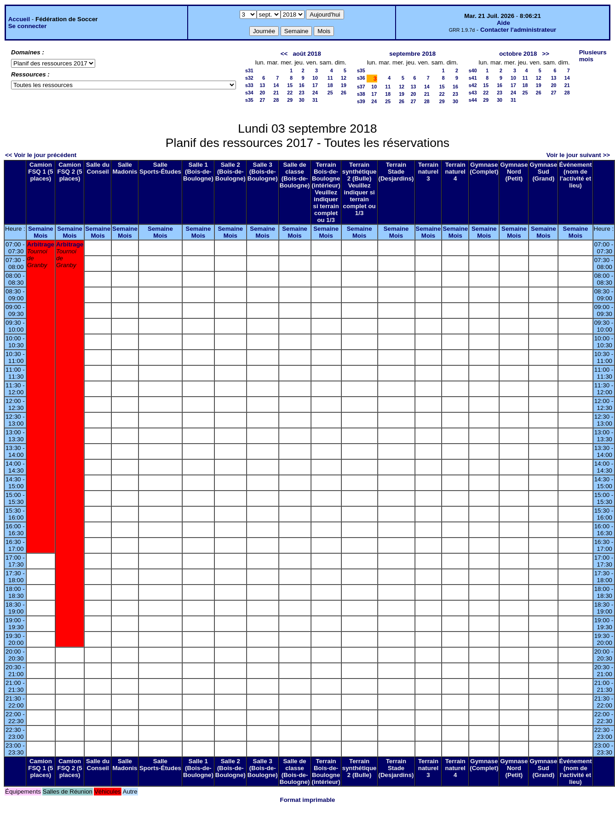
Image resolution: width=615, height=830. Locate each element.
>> (546, 53)
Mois (40, 235)
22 (290, 92)
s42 (473, 85)
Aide (503, 22)
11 (330, 78)
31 (315, 100)
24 (315, 92)
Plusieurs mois (593, 56)
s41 (473, 78)
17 (315, 85)
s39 (361, 101)
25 (330, 92)
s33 (249, 85)
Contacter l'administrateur (518, 29)
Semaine (40, 228)
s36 (361, 78)
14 (276, 85)
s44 (473, 100)
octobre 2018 (518, 53)
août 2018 (307, 53)
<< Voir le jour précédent (40, 155)
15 (290, 85)
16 (302, 85)
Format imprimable (307, 799)
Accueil (19, 19)
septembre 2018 (412, 53)
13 (262, 85)
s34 (249, 92)
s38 (361, 94)
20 (262, 92)
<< (284, 53)
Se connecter (27, 26)
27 (262, 100)
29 (290, 100)
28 (276, 100)
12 (343, 78)
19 (343, 85)
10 (315, 78)
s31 (249, 70)
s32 (249, 78)
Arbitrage (40, 244)
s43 (473, 92)
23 (302, 92)
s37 (361, 86)
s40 (473, 70)
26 (343, 92)
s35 (249, 100)
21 (276, 92)
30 (302, 100)
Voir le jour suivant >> (578, 155)
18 (330, 85)
